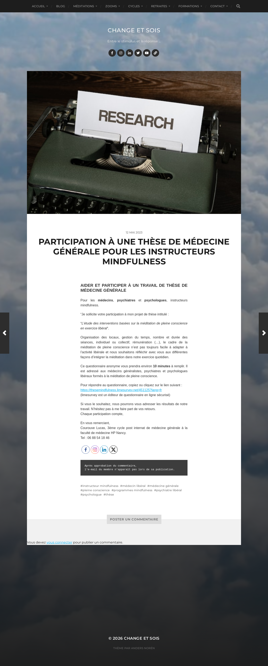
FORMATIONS (188, 6)
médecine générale (164, 486)
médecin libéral (134, 486)
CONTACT (217, 6)
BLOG (60, 6)
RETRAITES (159, 6)
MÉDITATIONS (83, 6)
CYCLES (134, 6)
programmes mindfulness (133, 490)
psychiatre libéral (169, 490)
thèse (110, 494)
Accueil (38, 6)
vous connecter (59, 542)
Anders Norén (143, 648)
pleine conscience (96, 490)
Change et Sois (134, 30)
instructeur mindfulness (100, 486)
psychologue (92, 494)
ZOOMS (111, 6)
